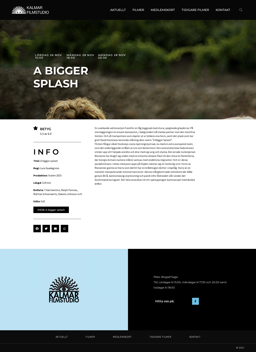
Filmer (138, 10)
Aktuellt (118, 10)
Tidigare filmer (195, 10)
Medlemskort (163, 10)
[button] (241, 10)
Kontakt (223, 10)
